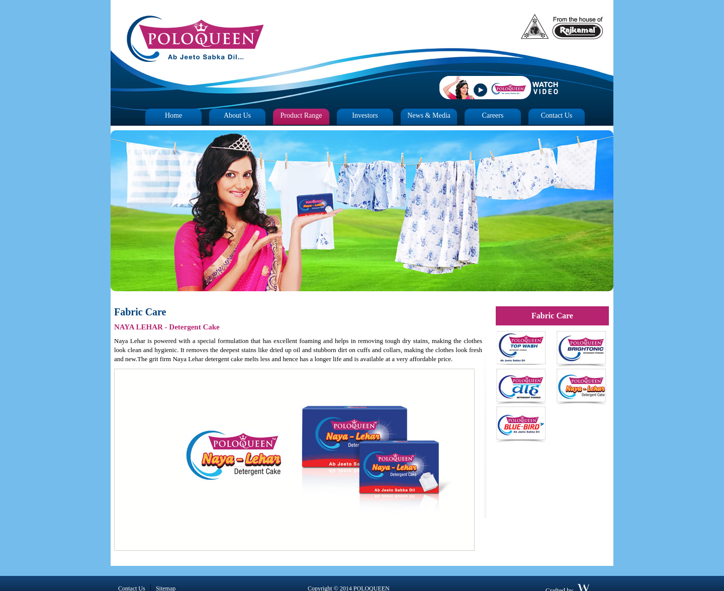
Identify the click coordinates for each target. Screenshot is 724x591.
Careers (493, 115)
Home (173, 115)
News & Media (428, 115)
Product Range (301, 115)
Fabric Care (552, 315)
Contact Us (557, 115)
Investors (365, 115)
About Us (237, 115)
